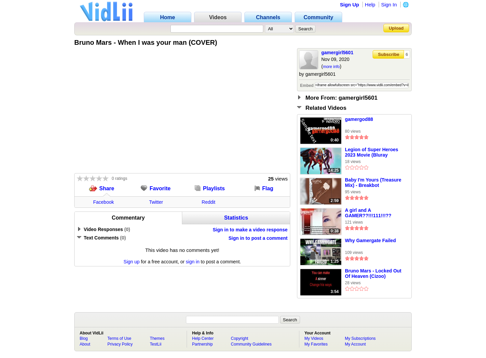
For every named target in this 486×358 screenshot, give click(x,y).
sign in (192, 261)
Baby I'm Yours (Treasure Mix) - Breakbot (373, 182)
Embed (307, 85)
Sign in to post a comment (258, 238)
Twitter (156, 202)
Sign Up (349, 4)
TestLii (155, 344)
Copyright (239, 338)
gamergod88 (359, 119)
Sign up (131, 261)
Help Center (203, 338)
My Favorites (316, 344)
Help (370, 4)
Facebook (103, 202)
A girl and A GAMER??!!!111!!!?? (368, 212)
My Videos (313, 338)
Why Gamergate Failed (370, 240)
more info (331, 66)
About (85, 344)
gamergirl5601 (337, 52)
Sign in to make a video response (250, 229)
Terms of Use (119, 338)
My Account (355, 344)
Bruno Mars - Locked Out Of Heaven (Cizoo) (373, 273)
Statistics (236, 218)
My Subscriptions (360, 338)
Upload (396, 28)
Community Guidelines (251, 344)
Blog (84, 338)
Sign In (389, 4)
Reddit (208, 202)
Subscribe (388, 54)
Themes (157, 338)
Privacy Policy (120, 344)
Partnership (202, 344)
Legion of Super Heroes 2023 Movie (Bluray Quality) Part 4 (371, 152)
